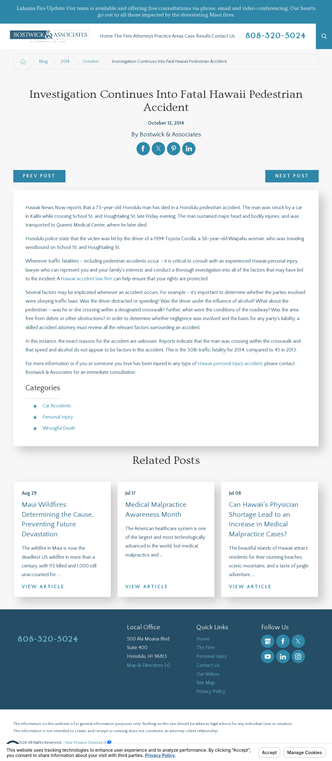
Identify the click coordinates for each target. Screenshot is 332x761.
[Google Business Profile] (267, 641)
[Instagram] (298, 656)
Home (106, 36)
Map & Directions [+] (148, 665)
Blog (43, 61)
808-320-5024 (275, 35)
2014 (65, 61)
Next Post (292, 176)
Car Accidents (57, 406)
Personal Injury (58, 417)
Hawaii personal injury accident (230, 363)
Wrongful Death (59, 428)
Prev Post (39, 176)
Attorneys (143, 36)
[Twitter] (298, 641)
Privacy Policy (210, 691)
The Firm (123, 36)
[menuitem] (107, 36)
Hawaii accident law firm (86, 279)
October (91, 61)
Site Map (205, 682)
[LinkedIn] (282, 656)
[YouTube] (267, 656)
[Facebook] (282, 641)
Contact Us (223, 36)
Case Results (198, 36)
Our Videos (207, 674)
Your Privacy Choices (88, 742)
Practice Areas (169, 36)
